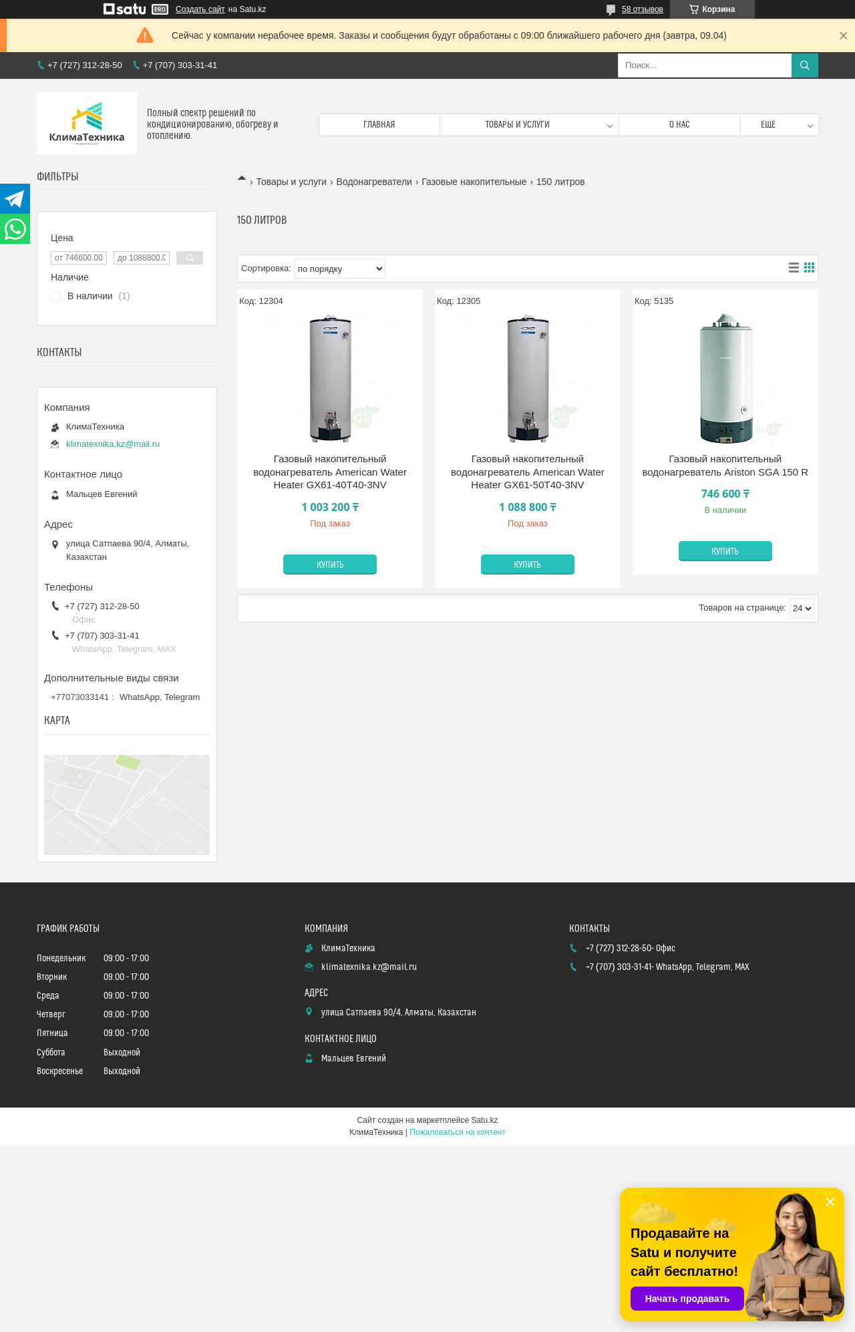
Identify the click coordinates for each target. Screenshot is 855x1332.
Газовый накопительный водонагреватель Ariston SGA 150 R (725, 465)
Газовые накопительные (473, 181)
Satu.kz (484, 1120)
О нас (679, 125)
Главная (379, 125)
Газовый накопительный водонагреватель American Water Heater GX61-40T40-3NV (330, 471)
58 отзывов (642, 9)
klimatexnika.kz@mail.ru (113, 444)
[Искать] (805, 65)
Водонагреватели (374, 181)
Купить (330, 565)
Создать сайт (200, 9)
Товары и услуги (518, 125)
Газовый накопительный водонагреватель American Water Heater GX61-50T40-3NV (528, 471)
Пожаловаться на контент (457, 1132)
